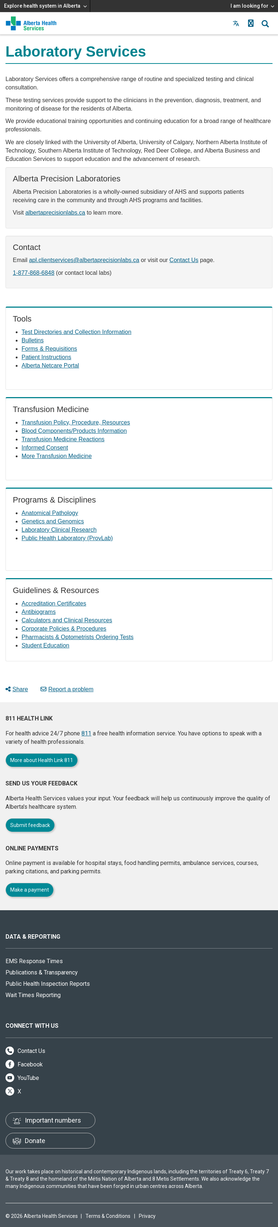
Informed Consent (45, 448)
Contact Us (184, 260)
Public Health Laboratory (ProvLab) (67, 538)
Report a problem (67, 689)
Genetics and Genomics (53, 521)
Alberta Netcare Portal (50, 365)
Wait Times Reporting (33, 995)
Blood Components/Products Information (74, 431)
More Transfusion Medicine (57, 456)
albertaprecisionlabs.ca (55, 212)
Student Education (45, 645)
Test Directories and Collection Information (77, 332)
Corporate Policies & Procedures (64, 629)
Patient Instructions (46, 357)
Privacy (147, 1216)
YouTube (22, 1077)
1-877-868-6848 (33, 273)
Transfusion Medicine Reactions (63, 439)
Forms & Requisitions (49, 349)
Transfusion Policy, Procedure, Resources (76, 422)
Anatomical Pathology (50, 513)
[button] (250, 23)
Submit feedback (30, 825)
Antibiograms (39, 612)
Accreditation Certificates (54, 603)
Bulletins (32, 340)
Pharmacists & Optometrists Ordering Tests (77, 637)
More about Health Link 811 (41, 760)
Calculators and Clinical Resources (67, 620)
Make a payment (29, 890)
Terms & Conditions (107, 1216)
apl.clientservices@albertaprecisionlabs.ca (84, 260)
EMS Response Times (34, 961)
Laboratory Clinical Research (59, 530)
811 (86, 733)
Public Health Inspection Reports (47, 983)
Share (16, 689)
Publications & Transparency (41, 972)
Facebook (24, 1064)
